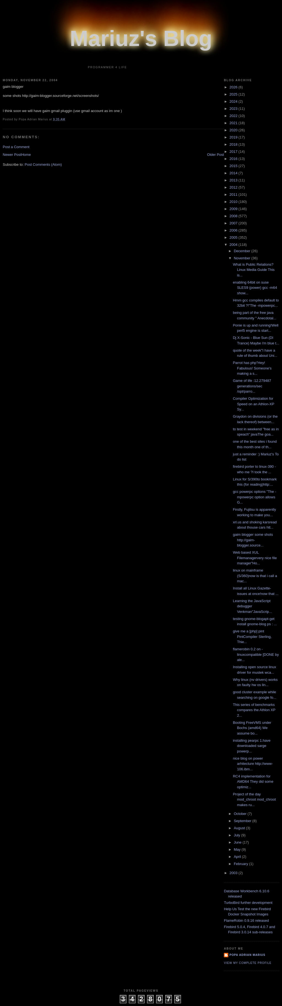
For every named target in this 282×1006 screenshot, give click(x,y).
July (237, 835)
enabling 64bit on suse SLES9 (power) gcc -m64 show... (255, 287)
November (242, 258)
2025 (233, 94)
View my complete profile (248, 962)
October (241, 814)
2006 (233, 230)
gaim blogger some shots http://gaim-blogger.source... (253, 539)
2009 (233, 209)
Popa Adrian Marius (247, 954)
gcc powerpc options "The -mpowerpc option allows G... (254, 497)
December (242, 251)
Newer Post (12, 155)
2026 (233, 87)
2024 (233, 101)
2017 (233, 151)
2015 (233, 166)
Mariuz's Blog (141, 38)
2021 (233, 123)
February (241, 864)
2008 (233, 216)
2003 (233, 873)
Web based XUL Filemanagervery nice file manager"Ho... (255, 557)
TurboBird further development (248, 903)
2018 (233, 144)
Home (26, 155)
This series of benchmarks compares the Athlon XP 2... (254, 710)
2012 (233, 187)
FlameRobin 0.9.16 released (246, 920)
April (238, 857)
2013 (233, 180)
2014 (233, 173)
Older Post (215, 155)
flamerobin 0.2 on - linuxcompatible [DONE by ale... (256, 654)
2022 (233, 116)
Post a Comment (16, 147)
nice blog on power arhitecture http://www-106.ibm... (253, 763)
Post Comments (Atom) (43, 164)
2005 (233, 237)
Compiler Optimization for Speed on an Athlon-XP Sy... (253, 403)
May (238, 849)
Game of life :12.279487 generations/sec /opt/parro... (252, 386)
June (238, 842)
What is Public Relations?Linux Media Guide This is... (254, 269)
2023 (233, 109)
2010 (233, 202)
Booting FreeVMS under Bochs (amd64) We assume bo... (252, 727)
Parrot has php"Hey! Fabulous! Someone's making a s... (252, 368)
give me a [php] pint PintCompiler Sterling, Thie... (252, 636)
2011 (233, 194)
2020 (233, 130)
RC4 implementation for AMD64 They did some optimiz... (253, 781)
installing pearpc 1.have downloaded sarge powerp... (252, 745)
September (243, 821)
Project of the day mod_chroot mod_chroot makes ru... (254, 799)
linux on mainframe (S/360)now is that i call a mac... (255, 575)
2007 (233, 223)
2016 (233, 159)
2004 (233, 245)
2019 (233, 137)
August (240, 828)
